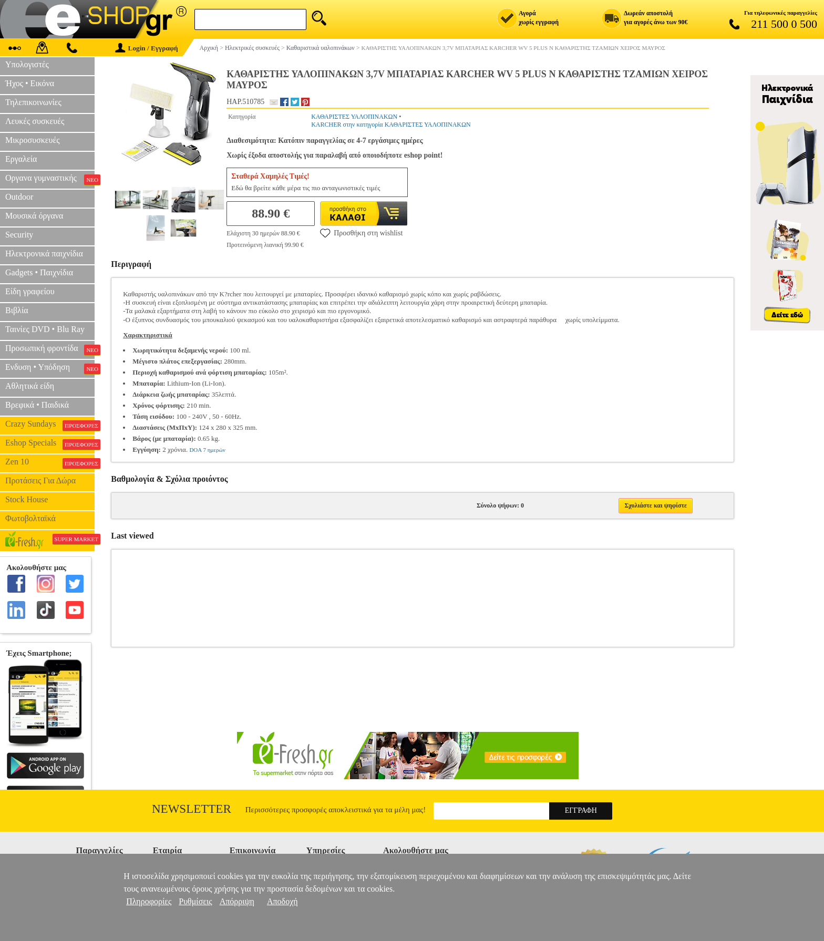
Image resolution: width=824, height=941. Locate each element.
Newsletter (191, 808)
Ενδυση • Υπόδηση (50, 368)
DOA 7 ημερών (207, 450)
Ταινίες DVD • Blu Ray (45, 329)
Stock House (26, 499)
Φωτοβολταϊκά (30, 518)
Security (19, 234)
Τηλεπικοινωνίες (33, 102)
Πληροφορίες (148, 901)
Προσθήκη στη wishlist (361, 232)
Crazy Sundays (50, 425)
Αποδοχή (282, 901)
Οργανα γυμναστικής (50, 179)
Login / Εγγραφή (146, 48)
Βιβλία (16, 310)
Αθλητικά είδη (29, 385)
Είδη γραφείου (30, 291)
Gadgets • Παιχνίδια (39, 272)
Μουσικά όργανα (34, 215)
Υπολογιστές (27, 64)
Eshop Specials (50, 444)
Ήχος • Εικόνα (29, 83)
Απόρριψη (237, 901)
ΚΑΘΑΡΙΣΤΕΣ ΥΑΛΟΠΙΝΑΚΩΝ (354, 116)
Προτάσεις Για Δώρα (40, 480)
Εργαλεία (21, 158)
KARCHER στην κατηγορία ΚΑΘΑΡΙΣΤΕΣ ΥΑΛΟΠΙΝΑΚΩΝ (390, 124)
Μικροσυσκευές (32, 140)
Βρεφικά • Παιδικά (37, 404)
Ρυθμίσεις (195, 901)
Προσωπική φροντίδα (50, 349)
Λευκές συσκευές (34, 121)
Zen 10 (50, 463)
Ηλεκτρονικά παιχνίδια (44, 253)
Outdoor (19, 196)
